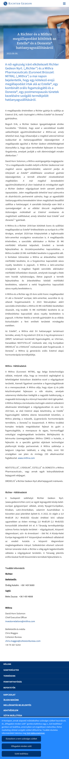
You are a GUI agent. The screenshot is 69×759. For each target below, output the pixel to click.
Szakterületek (11, 670)
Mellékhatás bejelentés (17, 705)
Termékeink (9, 676)
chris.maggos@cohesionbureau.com (23, 641)
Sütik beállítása (12, 715)
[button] (63, 664)
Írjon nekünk (11, 700)
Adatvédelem (10, 710)
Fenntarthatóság (12, 681)
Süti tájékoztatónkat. (36, 733)
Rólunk (7, 664)
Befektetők (9, 687)
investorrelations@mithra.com (20, 621)
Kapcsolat (9, 695)
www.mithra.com (26, 458)
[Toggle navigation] (64, 3)
